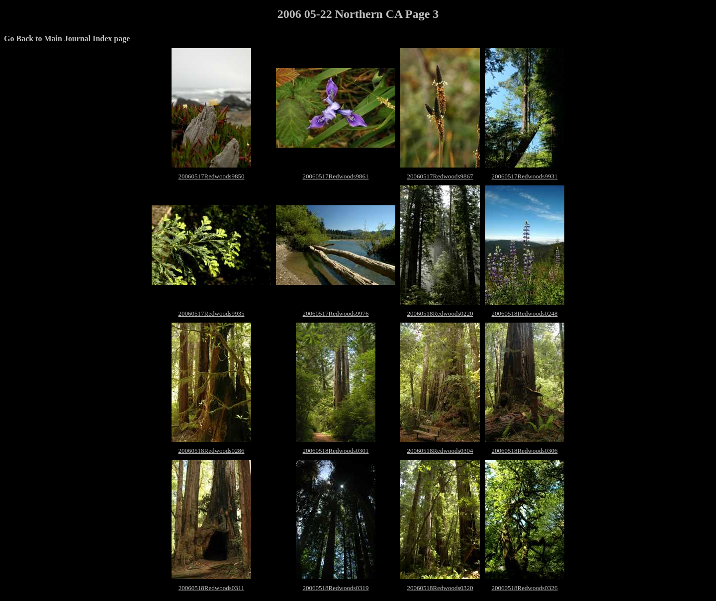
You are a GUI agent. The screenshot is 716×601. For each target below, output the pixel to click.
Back (24, 38)
